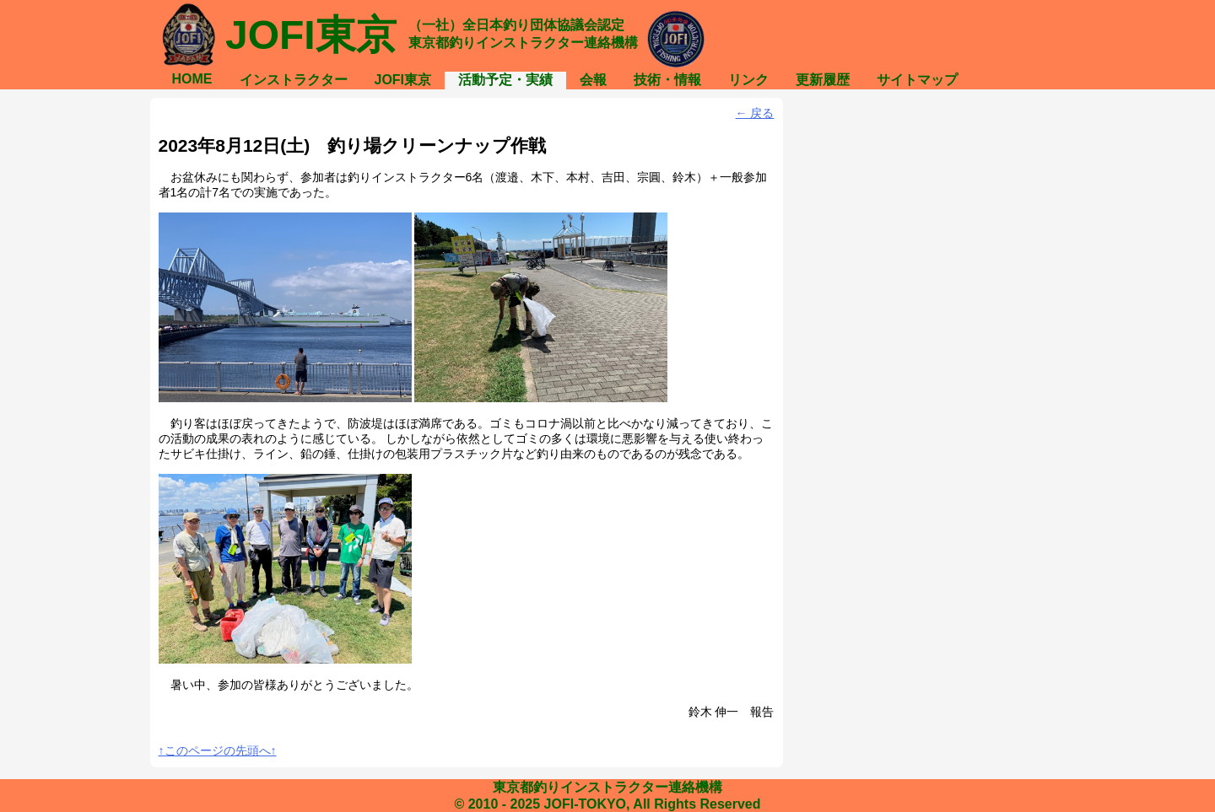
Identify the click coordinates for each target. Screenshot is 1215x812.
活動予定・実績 (505, 80)
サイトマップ (917, 80)
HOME (192, 79)
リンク (748, 80)
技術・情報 (667, 80)
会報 (593, 80)
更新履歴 (823, 80)
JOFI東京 (403, 80)
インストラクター (294, 80)
